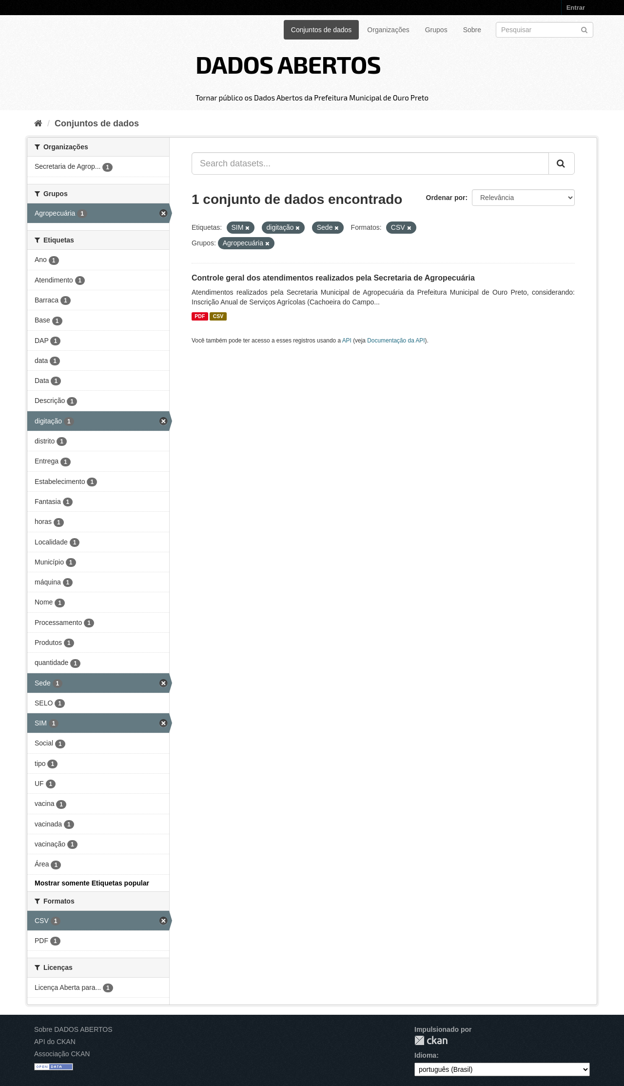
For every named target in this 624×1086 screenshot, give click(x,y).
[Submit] (584, 29)
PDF (200, 316)
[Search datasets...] (370, 163)
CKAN (431, 1040)
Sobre (472, 30)
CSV (218, 316)
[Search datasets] (544, 30)
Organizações (388, 30)
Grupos (436, 30)
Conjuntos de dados (321, 30)
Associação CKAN (62, 1054)
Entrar (575, 7)
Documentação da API (396, 340)
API (346, 340)
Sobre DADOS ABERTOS (73, 1029)
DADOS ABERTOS (288, 64)
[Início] (38, 123)
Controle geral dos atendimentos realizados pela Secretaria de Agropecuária (333, 278)
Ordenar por (446, 197)
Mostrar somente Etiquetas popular (92, 883)
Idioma (425, 1055)
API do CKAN (55, 1042)
